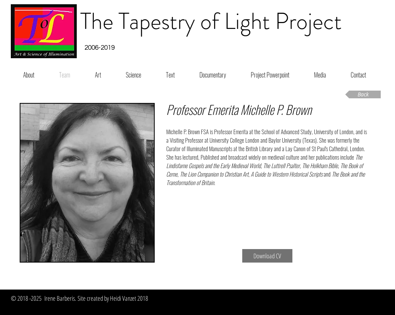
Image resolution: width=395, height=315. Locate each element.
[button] (99, 48)
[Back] (363, 94)
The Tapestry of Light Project (211, 21)
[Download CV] (267, 256)
